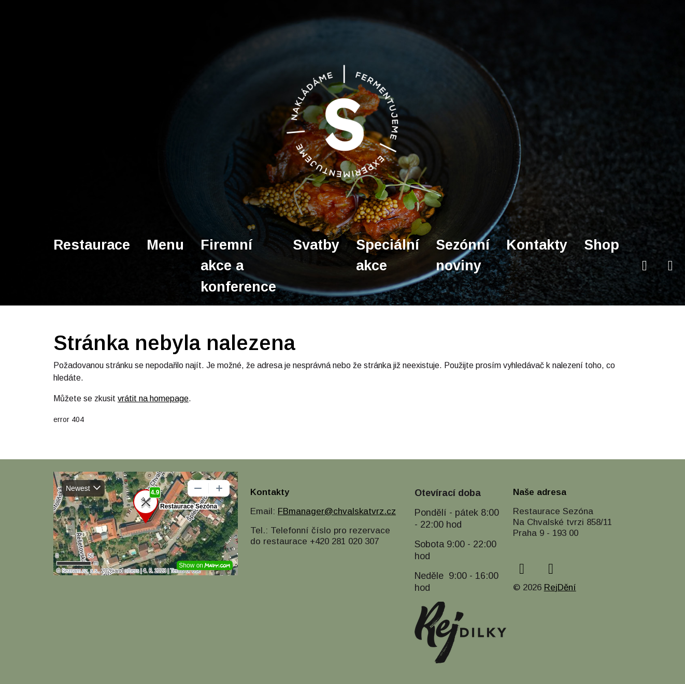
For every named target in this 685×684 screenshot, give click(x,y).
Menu (165, 245)
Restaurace (91, 245)
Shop (601, 245)
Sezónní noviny (463, 255)
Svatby (316, 245)
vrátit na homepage (153, 398)
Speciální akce (387, 255)
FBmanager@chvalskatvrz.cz (337, 511)
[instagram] (670, 266)
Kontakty (536, 245)
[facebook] (645, 266)
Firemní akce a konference (238, 266)
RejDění (560, 587)
